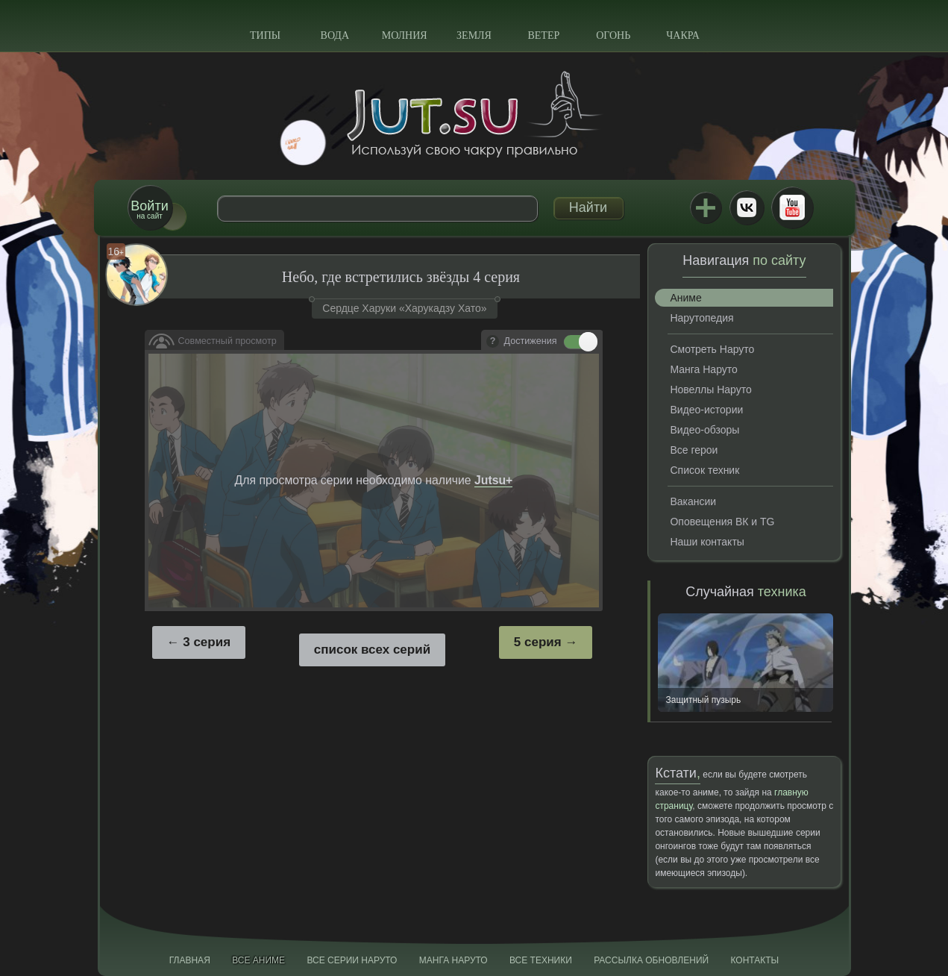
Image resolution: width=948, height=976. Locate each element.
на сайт (149, 209)
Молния (404, 35)
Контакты (755, 960)
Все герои (694, 450)
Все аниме (258, 960)
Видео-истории (706, 410)
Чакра (683, 35)
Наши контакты (707, 542)
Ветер (543, 35)
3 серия (206, 642)
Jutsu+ (705, 207)
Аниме (685, 298)
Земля (474, 35)
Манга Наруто (703, 369)
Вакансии (693, 501)
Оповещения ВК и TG (722, 522)
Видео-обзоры (704, 430)
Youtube (792, 207)
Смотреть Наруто (712, 349)
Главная (189, 960)
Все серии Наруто (352, 960)
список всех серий (372, 649)
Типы (265, 35)
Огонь (613, 35)
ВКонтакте (746, 207)
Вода (335, 35)
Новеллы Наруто (710, 389)
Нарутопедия (701, 318)
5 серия (538, 642)
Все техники (540, 960)
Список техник (704, 470)
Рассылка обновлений (651, 960)
